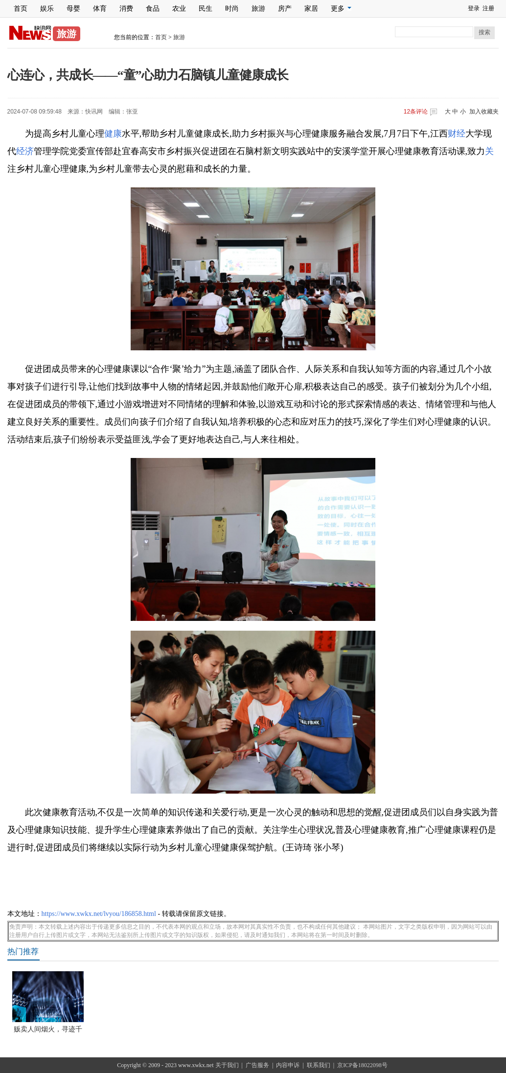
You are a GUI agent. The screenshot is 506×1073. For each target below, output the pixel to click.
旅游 (258, 8)
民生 (205, 8)
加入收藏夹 (484, 111)
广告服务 (257, 1065)
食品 (153, 8)
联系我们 (318, 1065)
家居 (311, 8)
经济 (25, 151)
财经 (456, 133)
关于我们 (227, 1065)
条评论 (416, 111)
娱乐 (47, 8)
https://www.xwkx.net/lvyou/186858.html (99, 913)
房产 (285, 8)
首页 (20, 8)
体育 (100, 8)
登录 (474, 8)
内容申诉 (287, 1065)
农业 (179, 8)
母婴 (73, 8)
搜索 (484, 32)
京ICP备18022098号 (362, 1065)
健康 (113, 133)
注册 (488, 8)
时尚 (232, 8)
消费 (126, 8)
